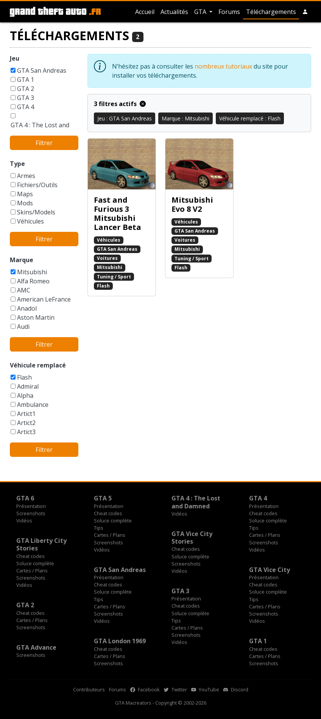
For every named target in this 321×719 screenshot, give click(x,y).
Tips (98, 527)
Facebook (145, 689)
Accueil (144, 12)
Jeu (14, 58)
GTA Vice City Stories (191, 538)
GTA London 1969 (120, 641)
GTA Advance (36, 647)
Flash (24, 377)
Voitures (107, 258)
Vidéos (24, 520)
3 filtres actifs (120, 104)
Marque (21, 260)
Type (17, 163)
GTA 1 (25, 79)
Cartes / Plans (109, 534)
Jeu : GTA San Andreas (124, 118)
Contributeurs (89, 689)
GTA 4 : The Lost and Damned (195, 502)
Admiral (28, 386)
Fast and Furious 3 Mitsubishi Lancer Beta (117, 213)
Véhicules (30, 221)
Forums (229, 12)
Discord (235, 689)
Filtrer (44, 143)
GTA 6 (25, 498)
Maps (25, 194)
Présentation (31, 506)
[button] (305, 11)
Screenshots (30, 513)
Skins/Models (36, 212)
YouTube (205, 689)
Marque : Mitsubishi (185, 118)
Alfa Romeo (33, 281)
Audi (23, 326)
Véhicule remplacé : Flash (249, 118)
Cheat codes (108, 513)
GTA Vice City (269, 570)
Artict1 (26, 414)
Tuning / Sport (114, 277)
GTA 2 (25, 88)
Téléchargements (271, 12)
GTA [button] (201, 12)
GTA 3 (25, 98)
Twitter (175, 689)
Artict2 (26, 423)
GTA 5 (103, 498)
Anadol (27, 308)
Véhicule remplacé (38, 365)
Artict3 (26, 432)
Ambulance (32, 404)
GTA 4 (25, 107)
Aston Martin (36, 317)
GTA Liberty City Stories (41, 544)
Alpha (25, 395)
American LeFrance (44, 299)
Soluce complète (113, 520)
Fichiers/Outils (37, 185)
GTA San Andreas (41, 70)
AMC (23, 290)
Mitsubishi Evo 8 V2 (192, 204)
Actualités (174, 12)
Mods (25, 203)
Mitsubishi (32, 272)
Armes (26, 176)
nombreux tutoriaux (223, 66)
